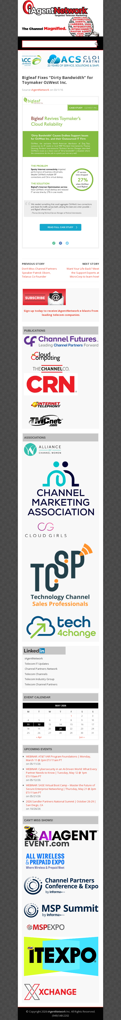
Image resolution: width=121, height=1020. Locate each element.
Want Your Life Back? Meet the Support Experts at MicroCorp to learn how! (83, 272)
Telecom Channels (36, 674)
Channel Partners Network (41, 669)
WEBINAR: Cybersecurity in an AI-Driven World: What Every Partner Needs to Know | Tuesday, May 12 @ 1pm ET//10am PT (61, 772)
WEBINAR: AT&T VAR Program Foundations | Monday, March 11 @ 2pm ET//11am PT (58, 758)
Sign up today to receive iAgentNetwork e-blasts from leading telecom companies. (61, 313)
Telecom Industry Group (39, 679)
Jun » (82, 737)
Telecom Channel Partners (41, 684)
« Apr (39, 737)
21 (60, 728)
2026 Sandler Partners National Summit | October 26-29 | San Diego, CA (61, 803)
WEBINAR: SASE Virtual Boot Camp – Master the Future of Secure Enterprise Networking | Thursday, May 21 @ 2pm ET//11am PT (61, 788)
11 (28, 724)
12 (39, 724)
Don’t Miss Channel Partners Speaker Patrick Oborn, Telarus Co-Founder (39, 272)
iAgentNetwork (40, 90)
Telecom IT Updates (37, 663)
